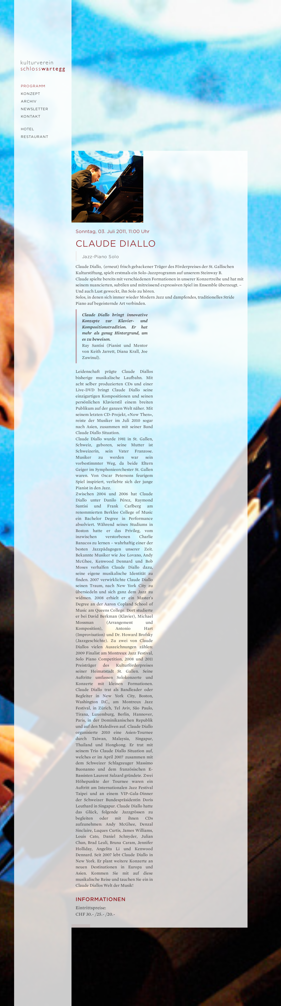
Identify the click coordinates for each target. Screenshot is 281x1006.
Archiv (29, 101)
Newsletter (34, 109)
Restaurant (34, 137)
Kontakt (30, 116)
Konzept (30, 94)
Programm (33, 86)
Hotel (27, 129)
